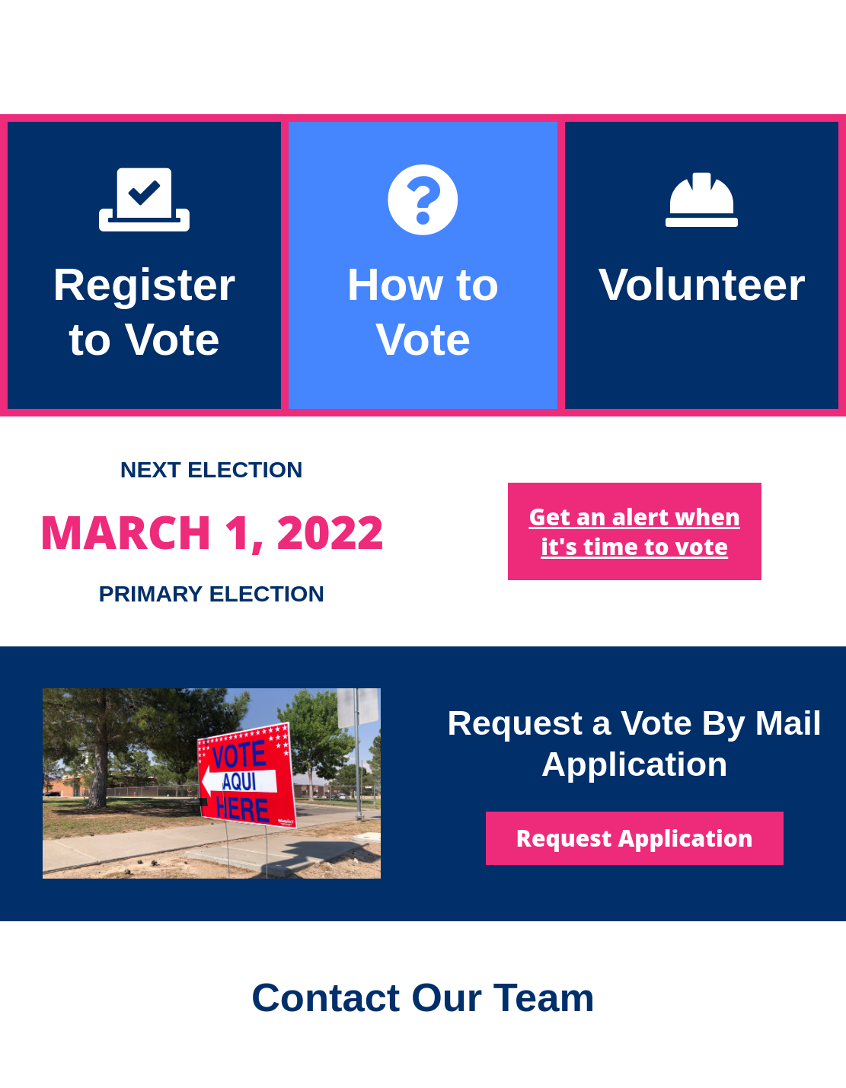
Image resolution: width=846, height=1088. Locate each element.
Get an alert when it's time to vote (634, 531)
